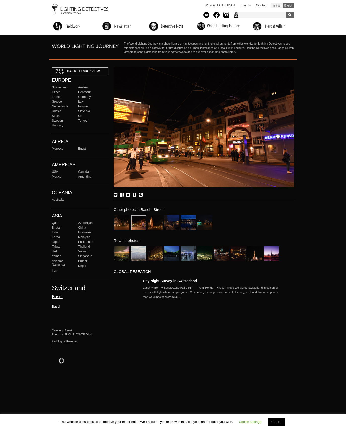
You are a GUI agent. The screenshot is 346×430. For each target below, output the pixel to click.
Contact (261, 5)
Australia (58, 199)
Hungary (57, 125)
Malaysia (84, 237)
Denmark (84, 92)
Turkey (82, 120)
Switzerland (59, 87)
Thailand (84, 246)
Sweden (57, 120)
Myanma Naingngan (59, 262)
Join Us (245, 5)
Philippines (85, 242)
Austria (83, 87)
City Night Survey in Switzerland (170, 281)
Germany (84, 97)
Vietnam (83, 251)
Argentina (84, 176)
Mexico (56, 176)
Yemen (56, 256)
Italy (81, 101)
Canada (83, 172)
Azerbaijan (85, 223)
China (82, 227)
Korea (56, 237)
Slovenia (84, 111)
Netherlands (60, 106)
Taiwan (56, 246)
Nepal (82, 266)
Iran (54, 270)
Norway (83, 106)
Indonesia (84, 232)
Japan (56, 242)
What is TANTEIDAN (220, 5)
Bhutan (56, 227)
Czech (56, 92)
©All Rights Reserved (65, 341)
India (55, 232)
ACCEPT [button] (276, 421)
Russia (56, 111)
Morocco (57, 148)
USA (55, 172)
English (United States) (288, 5)
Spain (56, 116)
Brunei (82, 261)
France (56, 97)
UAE (55, 251)
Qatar (55, 223)
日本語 (277, 5)
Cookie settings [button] (250, 422)
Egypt (82, 148)
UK (80, 116)
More (211, 292)
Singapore (85, 256)
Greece (57, 101)
